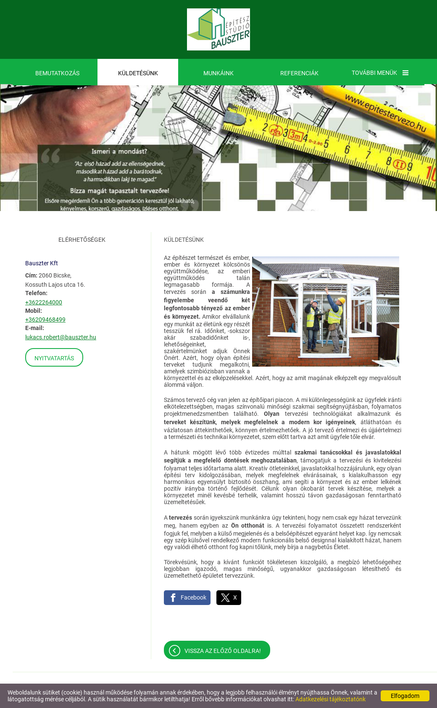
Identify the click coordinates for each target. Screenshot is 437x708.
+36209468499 (45, 319)
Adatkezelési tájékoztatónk (330, 699)
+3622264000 (43, 302)
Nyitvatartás (54, 358)
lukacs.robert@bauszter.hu (60, 337)
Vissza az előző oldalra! (222, 650)
